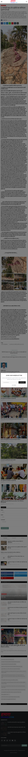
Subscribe (22, 382)
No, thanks (14, 385)
